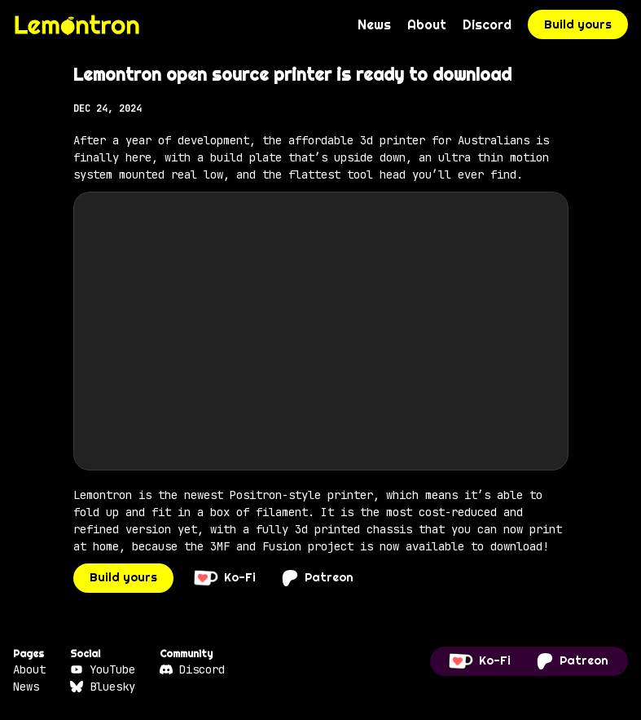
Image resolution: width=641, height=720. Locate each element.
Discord (487, 24)
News (374, 24)
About (426, 24)
